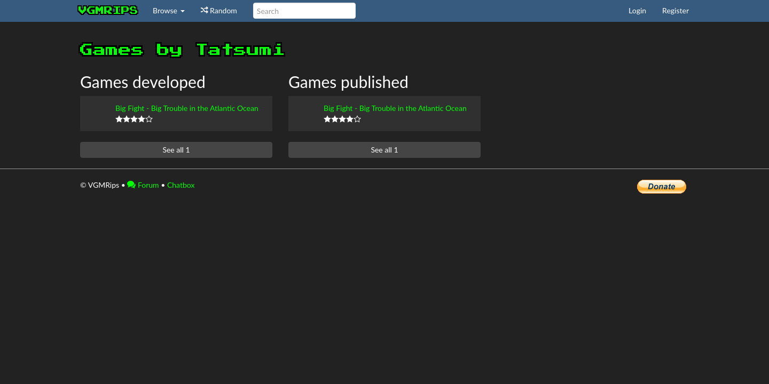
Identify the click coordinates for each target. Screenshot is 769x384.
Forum (143, 184)
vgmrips (108, 10)
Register (675, 10)
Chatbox (181, 184)
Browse (169, 10)
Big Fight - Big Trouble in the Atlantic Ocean (186, 108)
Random (219, 10)
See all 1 (176, 149)
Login (637, 10)
